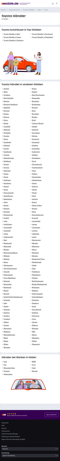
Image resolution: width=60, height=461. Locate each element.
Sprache (4, 446)
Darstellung (5, 453)
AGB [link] (3, 425)
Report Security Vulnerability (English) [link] (13, 439)
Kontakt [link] (4, 428)
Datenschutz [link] (6, 431)
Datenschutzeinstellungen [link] (10, 434)
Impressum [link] (5, 423)
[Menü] (56, 4)
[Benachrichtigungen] (53, 3)
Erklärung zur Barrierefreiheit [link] (11, 436)
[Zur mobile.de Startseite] (16, 3)
